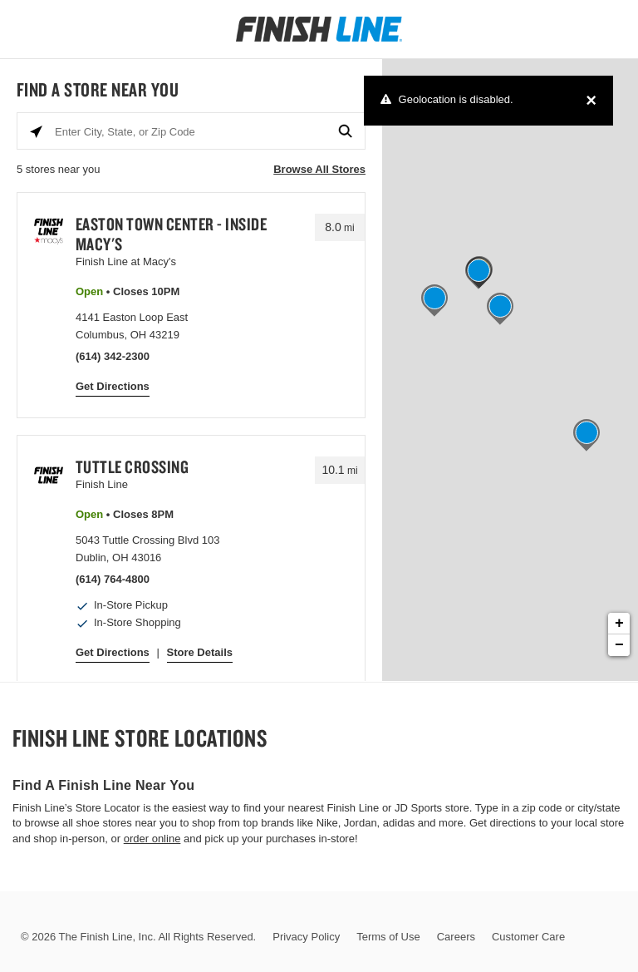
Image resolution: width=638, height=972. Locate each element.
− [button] (619, 645)
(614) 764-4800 (113, 579)
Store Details (200, 652)
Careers (456, 936)
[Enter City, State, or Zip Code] (191, 131)
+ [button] (619, 624)
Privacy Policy (306, 936)
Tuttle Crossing (132, 466)
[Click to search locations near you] (36, 131)
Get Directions (113, 386)
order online (152, 838)
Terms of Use (388, 936)
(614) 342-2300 (113, 356)
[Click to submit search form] (346, 131)
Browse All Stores (319, 169)
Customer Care (528, 936)
